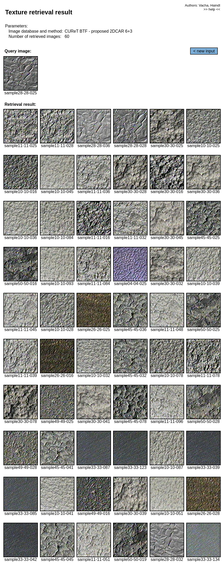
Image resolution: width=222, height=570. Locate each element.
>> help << (211, 9)
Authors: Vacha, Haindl (202, 5)
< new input (204, 51)
